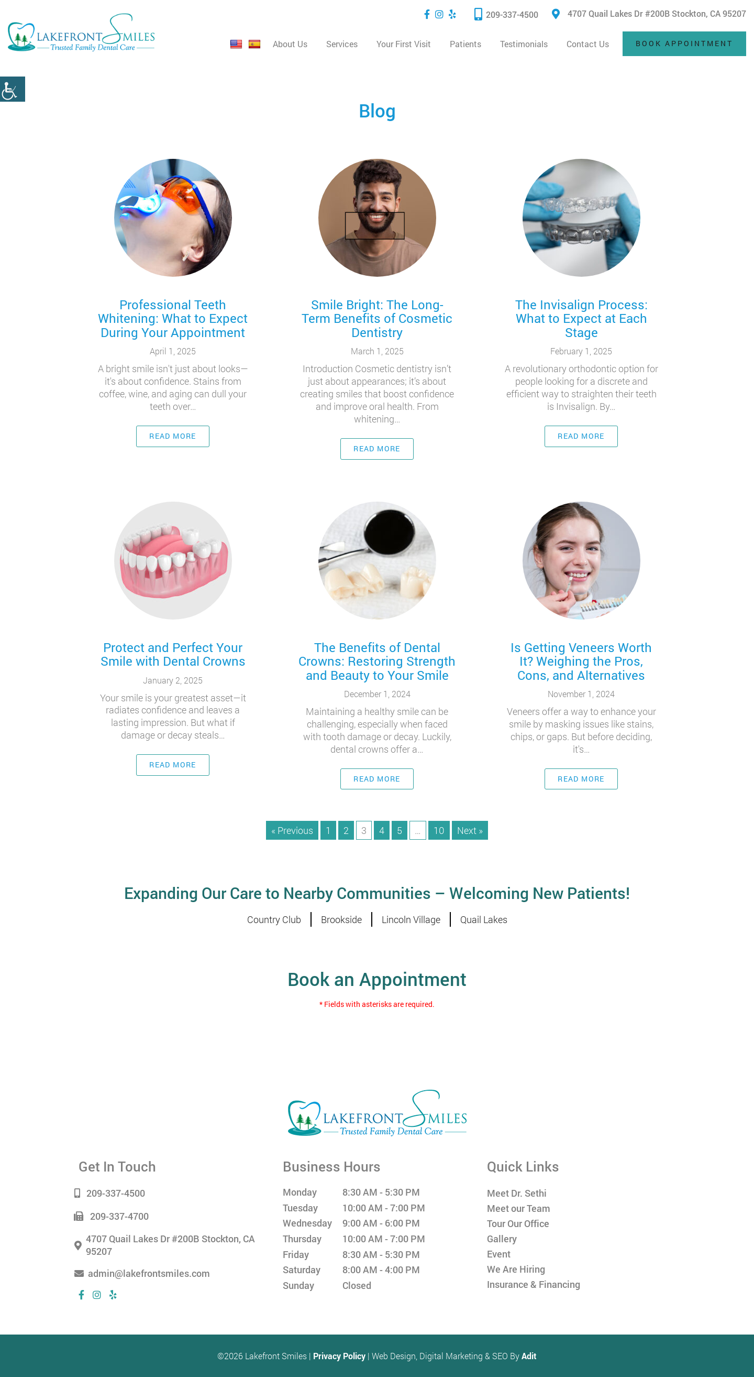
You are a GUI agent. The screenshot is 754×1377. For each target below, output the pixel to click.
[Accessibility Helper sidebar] (12, 89)
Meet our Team (518, 1208)
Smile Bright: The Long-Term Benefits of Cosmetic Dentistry (377, 318)
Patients (465, 43)
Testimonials (524, 43)
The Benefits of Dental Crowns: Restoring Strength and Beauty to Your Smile (377, 661)
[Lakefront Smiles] (377, 1111)
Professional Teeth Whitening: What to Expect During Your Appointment (173, 318)
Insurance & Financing (533, 1284)
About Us (290, 43)
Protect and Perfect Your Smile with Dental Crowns (173, 654)
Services (342, 43)
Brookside (341, 919)
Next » (470, 830)
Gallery (502, 1238)
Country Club (274, 919)
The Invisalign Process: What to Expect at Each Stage (581, 318)
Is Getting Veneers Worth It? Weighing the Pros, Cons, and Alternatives (581, 661)
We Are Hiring (516, 1269)
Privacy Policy (339, 1355)
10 (439, 830)
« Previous (292, 830)
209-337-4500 (506, 14)
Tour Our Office (518, 1223)
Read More (172, 436)
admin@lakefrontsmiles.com (144, 1274)
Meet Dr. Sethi (517, 1193)
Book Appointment (684, 43)
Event (499, 1254)
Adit (529, 1355)
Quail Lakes (483, 919)
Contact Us (588, 43)
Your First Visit (403, 43)
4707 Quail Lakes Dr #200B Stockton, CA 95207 (649, 13)
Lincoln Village (411, 919)
